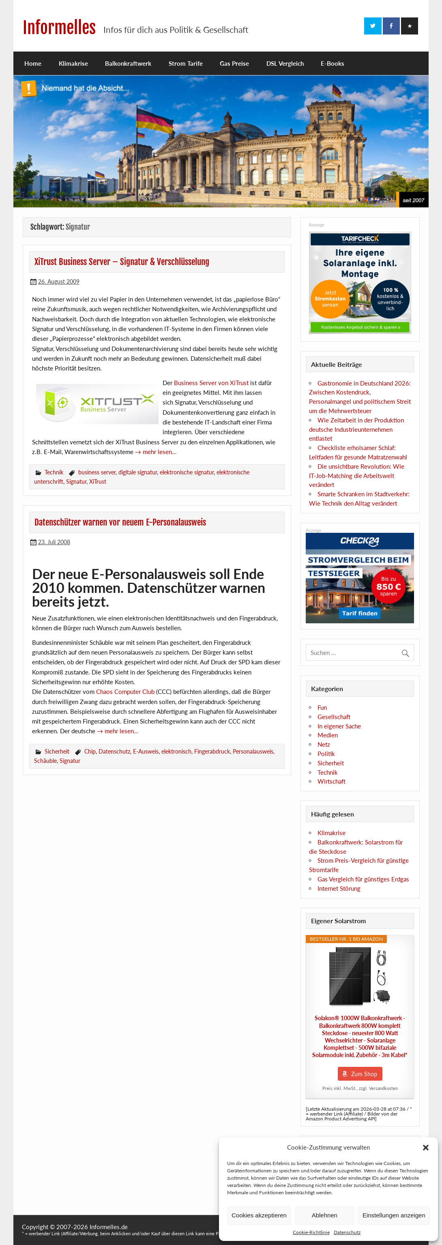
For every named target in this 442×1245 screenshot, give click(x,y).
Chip (90, 751)
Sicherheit (57, 751)
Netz (324, 744)
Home (32, 63)
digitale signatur (137, 472)
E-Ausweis (146, 751)
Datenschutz (347, 1232)
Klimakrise (73, 63)
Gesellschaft (334, 716)
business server (97, 472)
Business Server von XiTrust (211, 382)
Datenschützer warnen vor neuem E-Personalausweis (120, 522)
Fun (322, 707)
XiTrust (97, 481)
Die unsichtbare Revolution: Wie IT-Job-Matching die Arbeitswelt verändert (356, 476)
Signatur (76, 481)
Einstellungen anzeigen (394, 1215)
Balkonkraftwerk (128, 63)
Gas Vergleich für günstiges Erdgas (363, 879)
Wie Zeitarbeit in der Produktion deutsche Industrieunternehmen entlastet (356, 429)
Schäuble (45, 760)
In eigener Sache (339, 726)
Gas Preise (234, 63)
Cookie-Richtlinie (311, 1232)
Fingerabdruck (212, 751)
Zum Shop (364, 1074)
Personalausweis (253, 751)
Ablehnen (324, 1215)
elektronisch (176, 751)
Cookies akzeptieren (259, 1215)
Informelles (59, 27)
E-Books (332, 63)
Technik (54, 472)
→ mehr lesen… (155, 451)
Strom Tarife (186, 63)
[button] (426, 1148)
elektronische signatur (187, 472)
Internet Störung (339, 888)
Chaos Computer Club (125, 691)
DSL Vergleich (285, 63)
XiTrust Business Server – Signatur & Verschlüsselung (121, 261)
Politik (326, 753)
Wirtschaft (331, 781)
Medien (328, 735)
